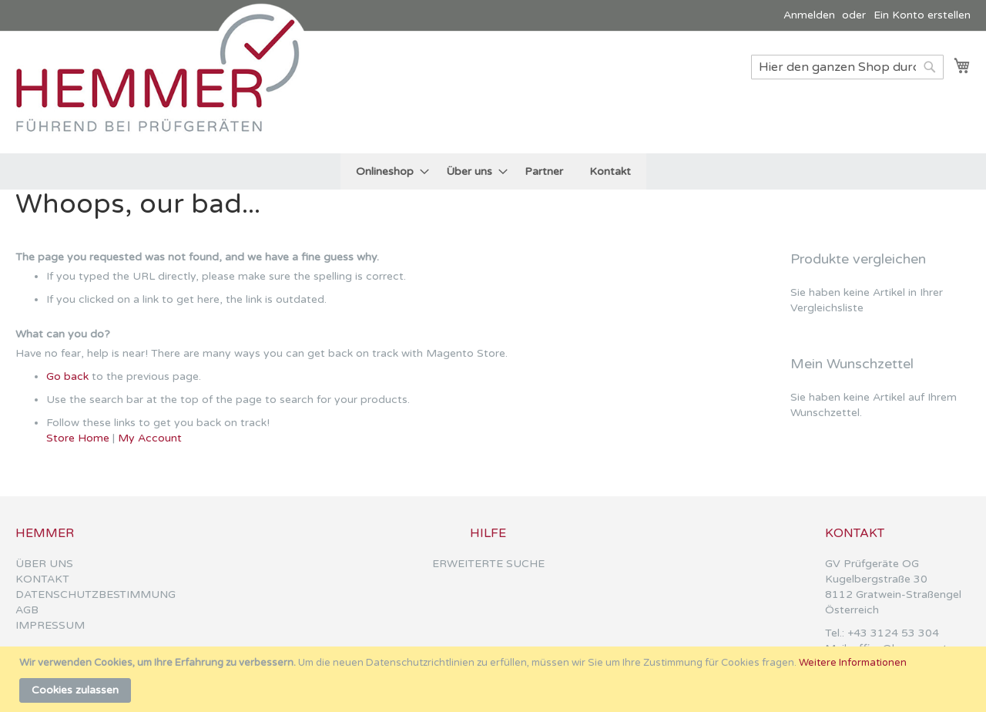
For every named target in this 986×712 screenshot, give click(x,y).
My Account (150, 438)
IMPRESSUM (50, 625)
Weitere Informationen (853, 663)
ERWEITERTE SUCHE (488, 563)
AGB (27, 609)
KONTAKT (42, 579)
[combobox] (847, 67)
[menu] (493, 171)
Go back (67, 376)
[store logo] (165, 91)
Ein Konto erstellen (922, 15)
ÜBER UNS (44, 563)
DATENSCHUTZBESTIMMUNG (95, 594)
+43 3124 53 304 (893, 633)
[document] (495, 679)
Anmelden (809, 15)
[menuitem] (388, 171)
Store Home (77, 438)
